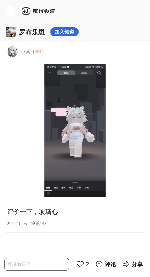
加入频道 (64, 31)
